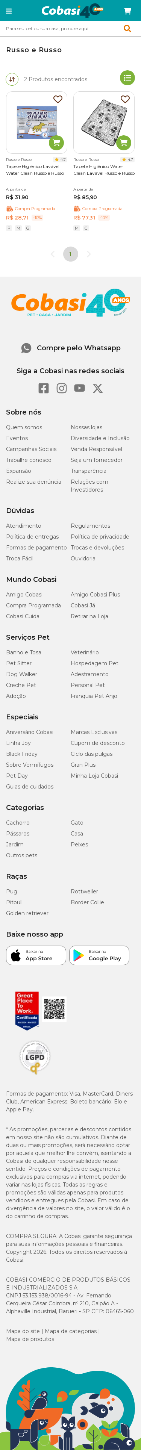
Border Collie (87, 902)
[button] (9, 11)
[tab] (12, 79)
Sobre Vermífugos (29, 764)
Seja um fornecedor (97, 460)
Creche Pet (21, 685)
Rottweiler (84, 891)
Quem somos (24, 427)
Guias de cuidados (29, 786)
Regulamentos (90, 525)
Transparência (88, 471)
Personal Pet (88, 685)
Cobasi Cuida (22, 616)
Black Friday (22, 754)
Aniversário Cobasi (29, 732)
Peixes (79, 844)
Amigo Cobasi (24, 594)
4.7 (63, 159)
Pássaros (17, 833)
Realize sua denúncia (33, 481)
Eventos (17, 438)
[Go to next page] (89, 254)
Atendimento (23, 525)
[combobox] (70, 28)
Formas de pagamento (36, 547)
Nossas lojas (86, 427)
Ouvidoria (83, 558)
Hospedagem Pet (94, 663)
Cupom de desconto (98, 743)
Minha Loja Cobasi (94, 775)
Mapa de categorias (71, 1331)
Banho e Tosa (23, 652)
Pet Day (17, 775)
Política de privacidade (100, 536)
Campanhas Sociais (31, 449)
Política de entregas (32, 536)
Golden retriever (27, 913)
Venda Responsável (96, 449)
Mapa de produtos (30, 1339)
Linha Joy (18, 743)
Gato (77, 822)
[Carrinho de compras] (127, 11)
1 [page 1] (70, 254)
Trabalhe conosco (29, 460)
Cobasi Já (83, 605)
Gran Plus (83, 764)
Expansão (18, 471)
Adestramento (90, 674)
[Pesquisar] (52, 28)
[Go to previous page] (53, 254)
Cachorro (18, 822)
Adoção (16, 696)
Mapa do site (23, 1331)
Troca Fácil (19, 558)
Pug (11, 891)
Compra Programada (33, 605)
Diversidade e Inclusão (100, 438)
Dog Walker (21, 674)
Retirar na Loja (89, 616)
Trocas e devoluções (97, 547)
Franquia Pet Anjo (94, 696)
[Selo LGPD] (35, 1075)
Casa (77, 833)
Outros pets (21, 855)
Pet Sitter (19, 663)
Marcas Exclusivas (94, 732)
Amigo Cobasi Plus (95, 594)
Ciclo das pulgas (91, 754)
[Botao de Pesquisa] (130, 28)
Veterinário (85, 652)
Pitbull (14, 902)
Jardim (15, 844)
